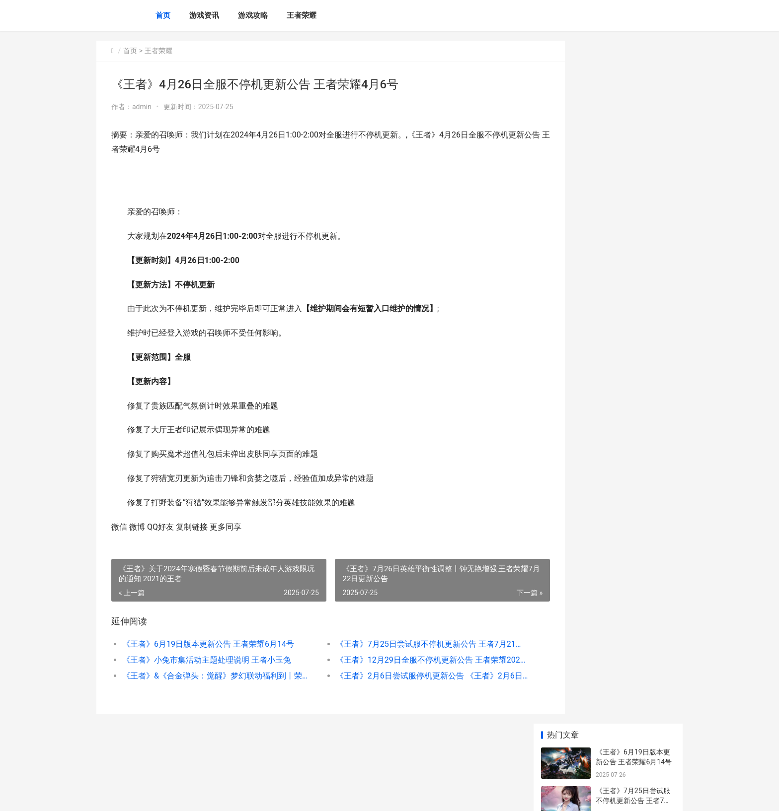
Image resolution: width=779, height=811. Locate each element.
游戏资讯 (204, 15)
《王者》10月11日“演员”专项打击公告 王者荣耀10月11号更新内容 (635, 727)
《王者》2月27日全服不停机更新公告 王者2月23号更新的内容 (634, 610)
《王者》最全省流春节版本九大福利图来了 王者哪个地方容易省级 (635, 422)
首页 (163, 15)
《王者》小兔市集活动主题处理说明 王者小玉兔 (206, 660)
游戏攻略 (253, 15)
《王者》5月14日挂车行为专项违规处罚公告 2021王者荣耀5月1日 (633, 688)
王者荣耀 (301, 15)
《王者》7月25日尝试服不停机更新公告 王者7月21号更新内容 (401, 644)
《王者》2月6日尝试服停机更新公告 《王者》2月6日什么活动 (401, 675)
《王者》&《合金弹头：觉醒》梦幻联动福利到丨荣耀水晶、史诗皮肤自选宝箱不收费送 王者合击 (209, 675)
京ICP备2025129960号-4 (234, 795)
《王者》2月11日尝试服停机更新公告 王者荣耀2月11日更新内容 (633, 383)
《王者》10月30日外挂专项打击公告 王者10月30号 (635, 344)
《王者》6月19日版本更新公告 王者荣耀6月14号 (208, 644)
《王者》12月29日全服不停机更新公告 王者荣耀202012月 (401, 660)
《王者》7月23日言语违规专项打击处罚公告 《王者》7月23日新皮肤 (635, 460)
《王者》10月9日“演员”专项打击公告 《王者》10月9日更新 (635, 649)
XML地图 (281, 795)
